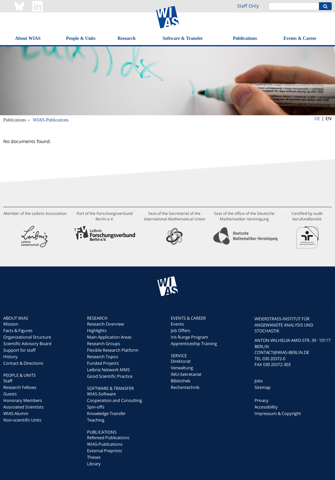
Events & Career (300, 38)
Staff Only (248, 6)
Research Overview (105, 324)
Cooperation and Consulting (114, 400)
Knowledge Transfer (106, 413)
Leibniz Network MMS (108, 370)
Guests (10, 394)
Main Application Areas (109, 337)
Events (177, 324)
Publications (245, 38)
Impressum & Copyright (278, 413)
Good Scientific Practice (109, 376)
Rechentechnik (185, 387)
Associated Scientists (23, 407)
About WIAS (28, 38)
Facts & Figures (17, 330)
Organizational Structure (27, 337)
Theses (93, 457)
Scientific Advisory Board (27, 343)
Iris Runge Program (189, 337)
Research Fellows (19, 387)
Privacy (262, 400)
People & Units (81, 38)
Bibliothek (180, 381)
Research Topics (102, 357)
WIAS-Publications (51, 120)
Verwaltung (182, 368)
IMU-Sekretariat (186, 374)
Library (94, 464)
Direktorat (181, 361)
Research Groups (103, 343)
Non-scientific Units (22, 420)
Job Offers (180, 330)
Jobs (259, 381)
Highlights (97, 330)
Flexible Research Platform (112, 350)
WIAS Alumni (15, 413)
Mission (10, 324)
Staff (7, 381)
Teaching (95, 420)
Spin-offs (95, 407)
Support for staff (19, 350)
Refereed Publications (108, 437)
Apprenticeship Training (194, 343)
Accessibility (266, 407)
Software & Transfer (183, 38)
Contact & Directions (23, 363)
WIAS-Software (101, 394)
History (10, 357)
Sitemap (263, 387)
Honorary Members (22, 400)
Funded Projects (103, 363)
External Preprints (104, 451)
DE (317, 118)
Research (126, 38)
